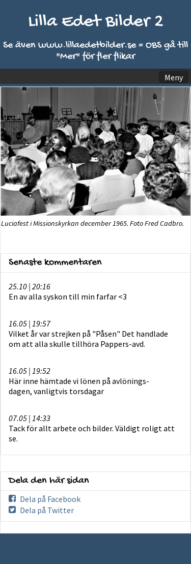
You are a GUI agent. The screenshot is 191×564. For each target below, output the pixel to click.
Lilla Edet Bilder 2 (95, 22)
